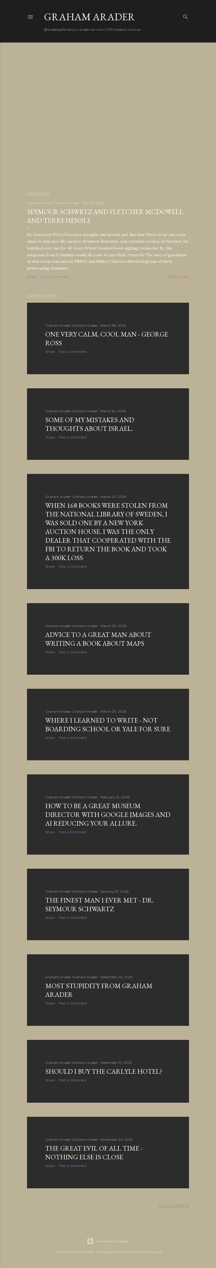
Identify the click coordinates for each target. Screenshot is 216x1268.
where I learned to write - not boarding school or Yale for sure (107, 724)
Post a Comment (54, 277)
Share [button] (31, 277)
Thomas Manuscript (146, 1252)
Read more (178, 277)
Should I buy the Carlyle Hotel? (103, 1071)
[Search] (185, 15)
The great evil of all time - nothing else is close (94, 1152)
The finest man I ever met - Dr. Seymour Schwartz (99, 904)
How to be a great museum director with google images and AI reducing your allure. (107, 814)
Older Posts (174, 1206)
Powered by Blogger (108, 1241)
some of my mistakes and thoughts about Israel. (89, 424)
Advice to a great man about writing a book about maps (98, 639)
